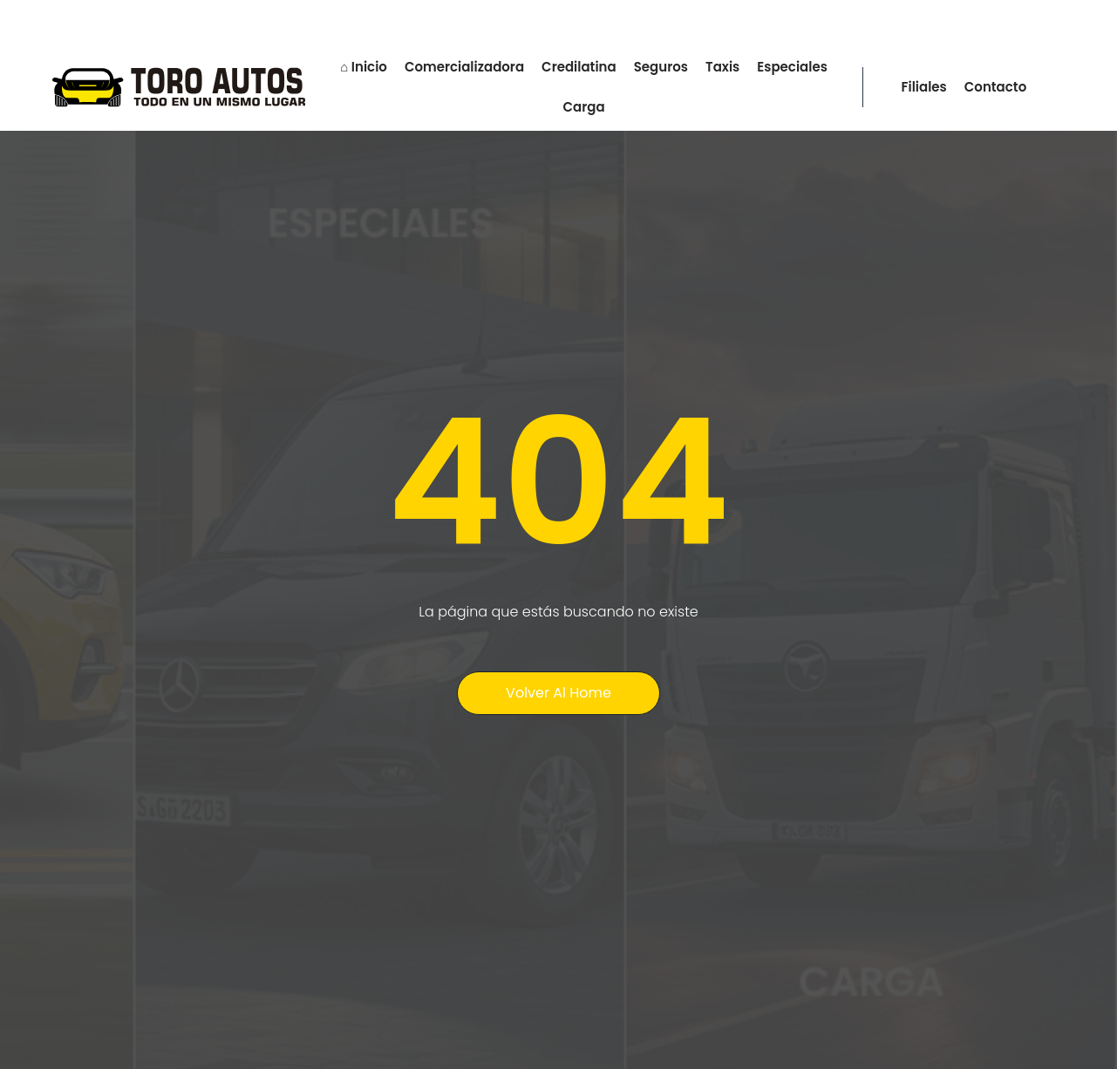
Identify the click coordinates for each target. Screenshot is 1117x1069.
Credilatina (578, 67)
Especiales (792, 67)
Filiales (924, 87)
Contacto (995, 87)
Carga (583, 107)
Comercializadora (464, 67)
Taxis (722, 67)
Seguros (661, 67)
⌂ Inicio (363, 67)
